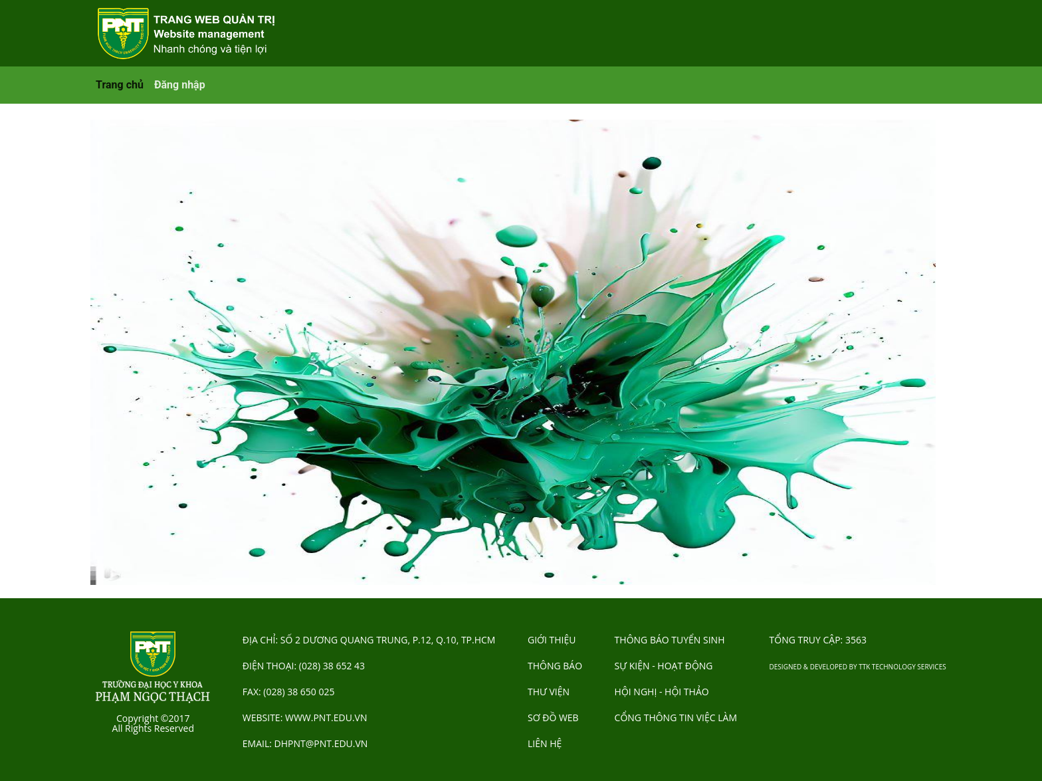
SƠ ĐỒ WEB (553, 717)
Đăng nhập (179, 84)
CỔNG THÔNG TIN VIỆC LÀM (676, 717)
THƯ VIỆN (549, 691)
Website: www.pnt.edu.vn (305, 717)
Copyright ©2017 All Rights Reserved (153, 723)
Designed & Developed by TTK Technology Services (858, 666)
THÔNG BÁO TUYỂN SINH (670, 639)
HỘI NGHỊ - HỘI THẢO (662, 691)
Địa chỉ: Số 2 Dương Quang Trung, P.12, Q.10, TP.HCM (369, 639)
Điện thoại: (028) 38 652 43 (304, 665)
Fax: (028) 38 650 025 (289, 691)
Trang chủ (120, 84)
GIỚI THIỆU (552, 639)
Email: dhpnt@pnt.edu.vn (305, 743)
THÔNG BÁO (555, 665)
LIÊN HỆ (545, 743)
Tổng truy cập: (818, 639)
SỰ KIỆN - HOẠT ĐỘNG (664, 665)
